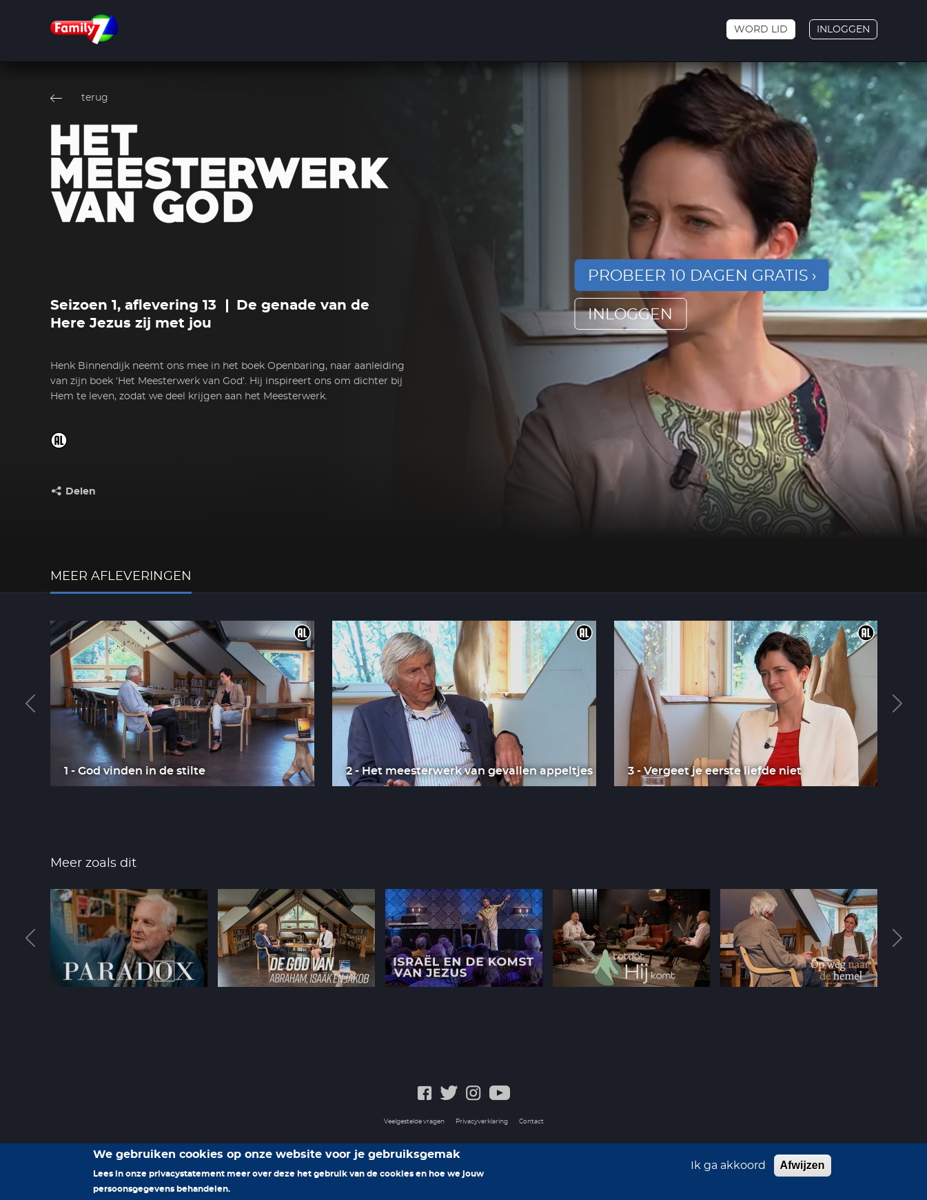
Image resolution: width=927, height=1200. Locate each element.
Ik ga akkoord (728, 1169)
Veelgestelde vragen (414, 1122)
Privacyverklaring (482, 1122)
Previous (30, 703)
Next (897, 703)
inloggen (630, 314)
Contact (531, 1122)
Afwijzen (802, 1169)
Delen (80, 492)
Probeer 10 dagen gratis (698, 275)
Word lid (761, 29)
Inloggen (843, 29)
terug (94, 98)
